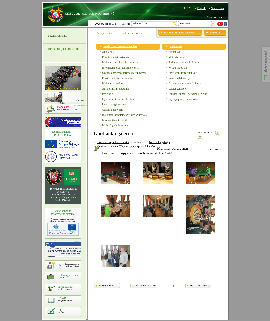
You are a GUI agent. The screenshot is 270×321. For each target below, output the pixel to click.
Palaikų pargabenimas (114, 104)
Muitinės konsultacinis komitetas (120, 62)
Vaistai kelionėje (178, 88)
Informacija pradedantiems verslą (120, 67)
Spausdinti (106, 33)
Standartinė (217, 8)
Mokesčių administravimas (117, 125)
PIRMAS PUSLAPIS (107, 286)
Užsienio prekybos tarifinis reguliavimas (124, 73)
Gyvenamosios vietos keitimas (118, 99)
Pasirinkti (185, 23)
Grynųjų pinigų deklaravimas (184, 99)
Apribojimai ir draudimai (116, 88)
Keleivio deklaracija (179, 78)
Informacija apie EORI (114, 120)
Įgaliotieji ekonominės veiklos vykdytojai (125, 114)
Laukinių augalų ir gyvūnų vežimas (188, 93)
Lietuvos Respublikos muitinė (113, 142)
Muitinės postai (177, 57)
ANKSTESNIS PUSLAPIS (146, 286)
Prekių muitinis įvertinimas (117, 78)
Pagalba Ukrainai (57, 35)
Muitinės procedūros (113, 83)
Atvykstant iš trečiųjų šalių (183, 73)
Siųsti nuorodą (134, 33)
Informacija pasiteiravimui (62, 48)
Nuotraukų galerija (159, 142)
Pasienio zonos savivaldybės (184, 62)
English (201, 8)
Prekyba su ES (110, 93)
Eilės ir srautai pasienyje (115, 57)
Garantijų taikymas (112, 109)
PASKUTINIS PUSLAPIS (196, 286)
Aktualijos (108, 52)
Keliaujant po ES (178, 67)
